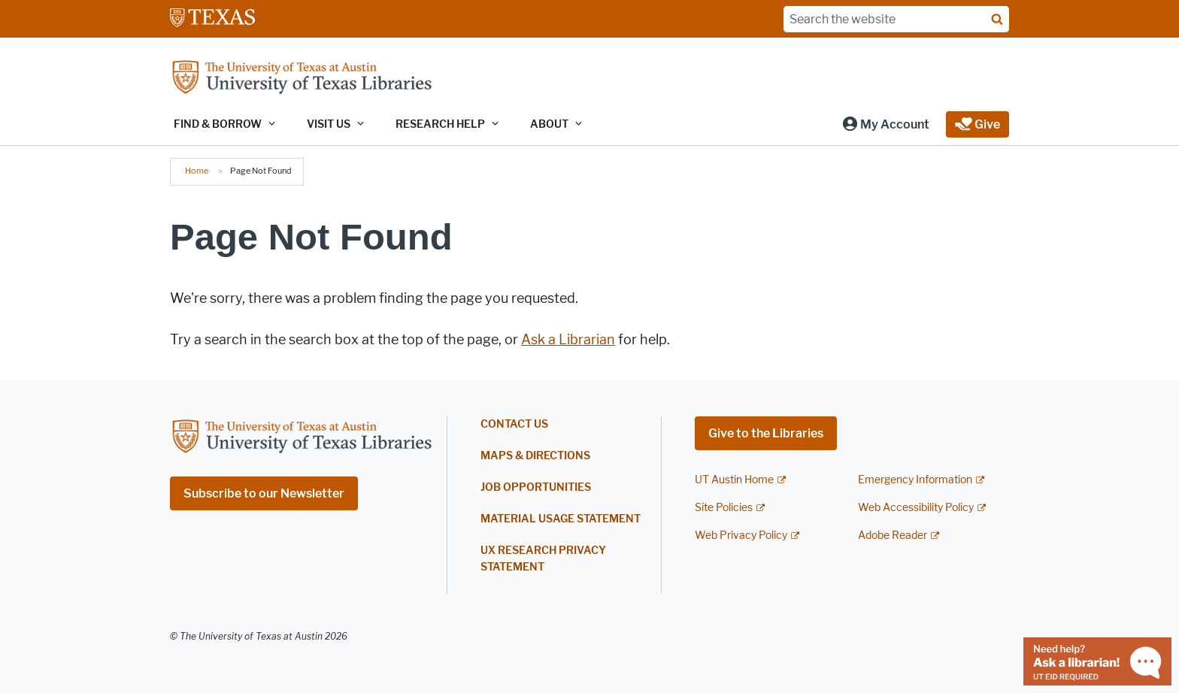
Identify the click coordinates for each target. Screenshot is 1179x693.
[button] (885, 124)
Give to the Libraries (765, 433)
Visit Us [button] (328, 124)
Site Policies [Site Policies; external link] (724, 507)
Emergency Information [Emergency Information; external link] (915, 480)
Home (196, 170)
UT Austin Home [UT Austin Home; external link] (734, 480)
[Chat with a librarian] (1097, 660)
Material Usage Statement (560, 519)
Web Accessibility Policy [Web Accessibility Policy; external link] (916, 507)
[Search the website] (896, 19)
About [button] (549, 124)
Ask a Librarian (568, 339)
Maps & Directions (535, 455)
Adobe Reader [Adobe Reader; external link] (892, 535)
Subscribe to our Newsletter (263, 493)
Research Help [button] (440, 124)
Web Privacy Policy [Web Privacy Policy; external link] (741, 535)
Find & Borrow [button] (218, 124)
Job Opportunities (535, 487)
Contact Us (514, 424)
